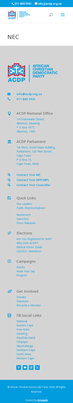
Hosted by (37, 400)
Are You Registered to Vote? (34, 239)
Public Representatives (31, 208)
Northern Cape (26, 350)
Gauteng (22, 333)
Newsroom (24, 215)
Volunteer (23, 301)
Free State (23, 329)
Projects (22, 275)
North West (24, 354)
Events (21, 267)
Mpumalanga (25, 346)
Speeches (23, 219)
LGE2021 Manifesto (29, 251)
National (22, 321)
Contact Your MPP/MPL (33, 180)
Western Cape (25, 358)
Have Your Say (26, 271)
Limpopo (22, 342)
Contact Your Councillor (33, 185)
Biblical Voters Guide (29, 247)
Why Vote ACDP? (27, 243)
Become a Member (29, 305)
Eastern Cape (25, 325)
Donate (21, 297)
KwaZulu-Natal (26, 337)
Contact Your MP (28, 175)
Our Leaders (24, 204)
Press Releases (26, 223)
